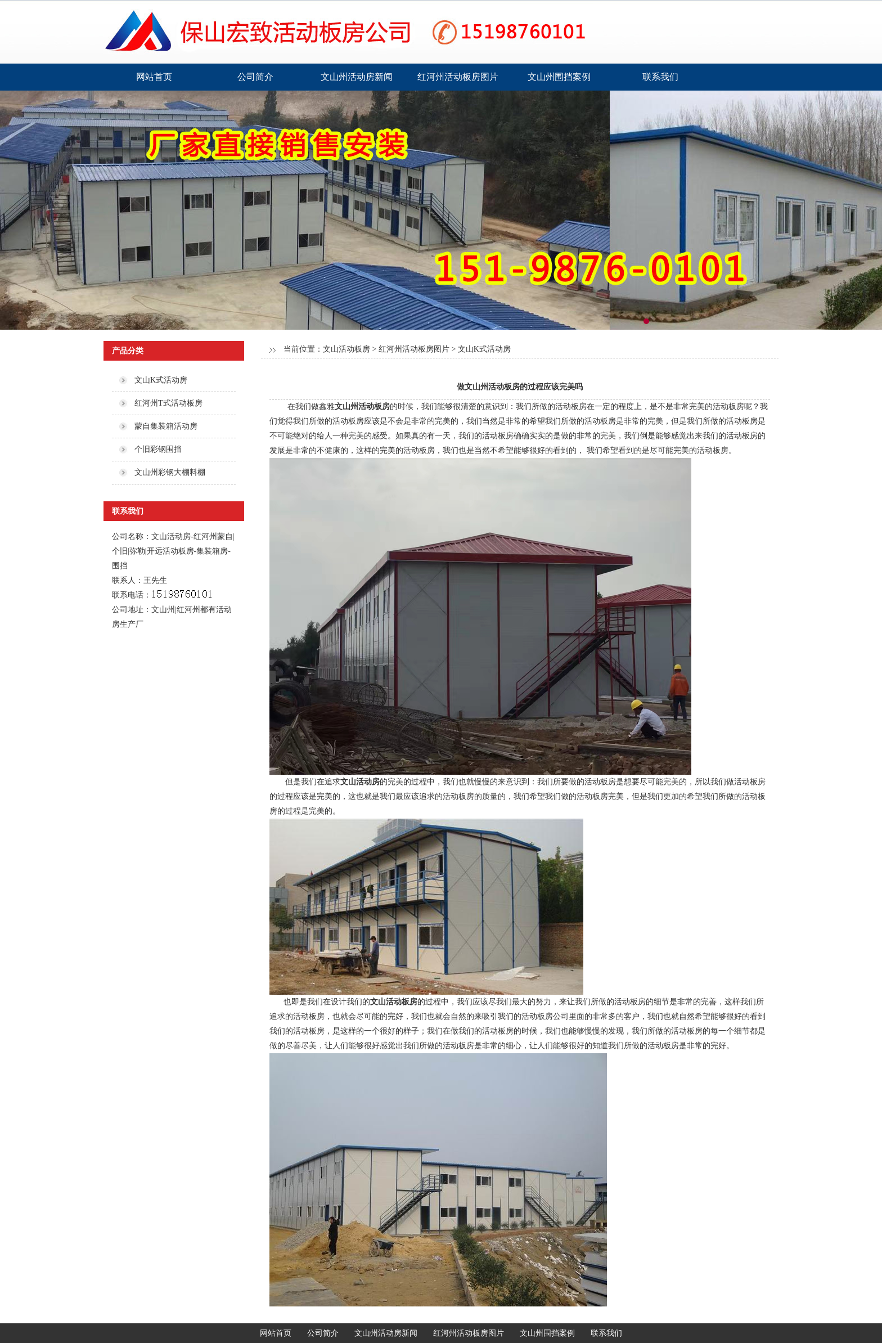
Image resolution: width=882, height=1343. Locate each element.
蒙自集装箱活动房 (165, 426)
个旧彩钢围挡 (158, 449)
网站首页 (154, 77)
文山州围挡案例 (559, 77)
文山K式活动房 (160, 380)
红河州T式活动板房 (168, 403)
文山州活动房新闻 (357, 77)
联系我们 (660, 77)
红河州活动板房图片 (457, 77)
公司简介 (255, 77)
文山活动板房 (346, 349)
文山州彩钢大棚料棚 (169, 472)
